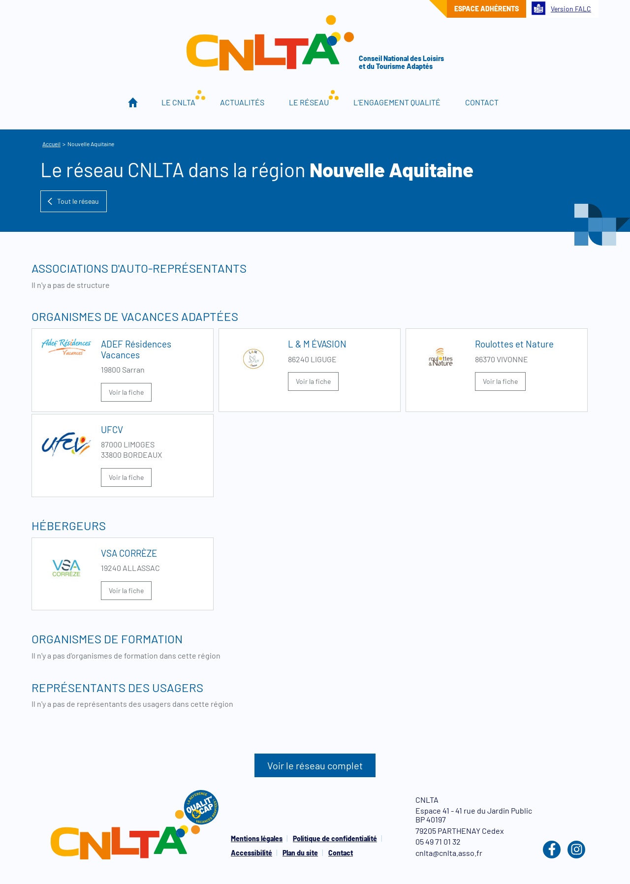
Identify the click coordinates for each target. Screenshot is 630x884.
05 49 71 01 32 (438, 841)
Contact (482, 102)
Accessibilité (251, 853)
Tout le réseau (72, 201)
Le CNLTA (178, 102)
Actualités (242, 102)
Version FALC (561, 8)
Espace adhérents (486, 8)
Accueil (133, 102)
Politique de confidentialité (335, 838)
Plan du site (300, 853)
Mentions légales (257, 838)
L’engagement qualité (397, 102)
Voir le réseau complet (315, 765)
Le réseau (309, 102)
